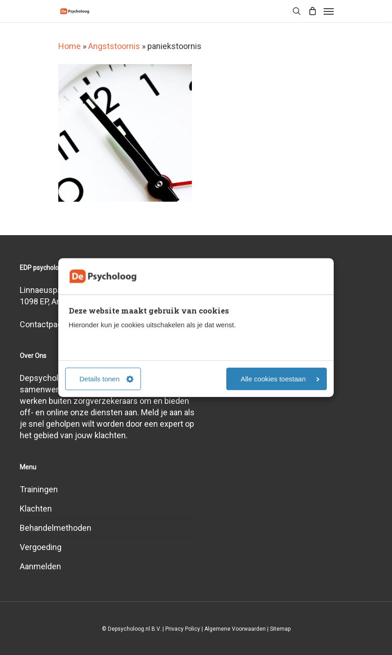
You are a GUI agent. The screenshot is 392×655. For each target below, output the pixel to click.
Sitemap (280, 629)
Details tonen (106, 379)
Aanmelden (40, 566)
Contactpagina (46, 324)
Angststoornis (114, 46)
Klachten (36, 508)
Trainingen (39, 489)
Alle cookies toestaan (280, 379)
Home (69, 46)
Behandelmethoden (55, 528)
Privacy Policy (182, 629)
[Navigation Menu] (329, 11)
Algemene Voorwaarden (235, 629)
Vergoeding (41, 547)
